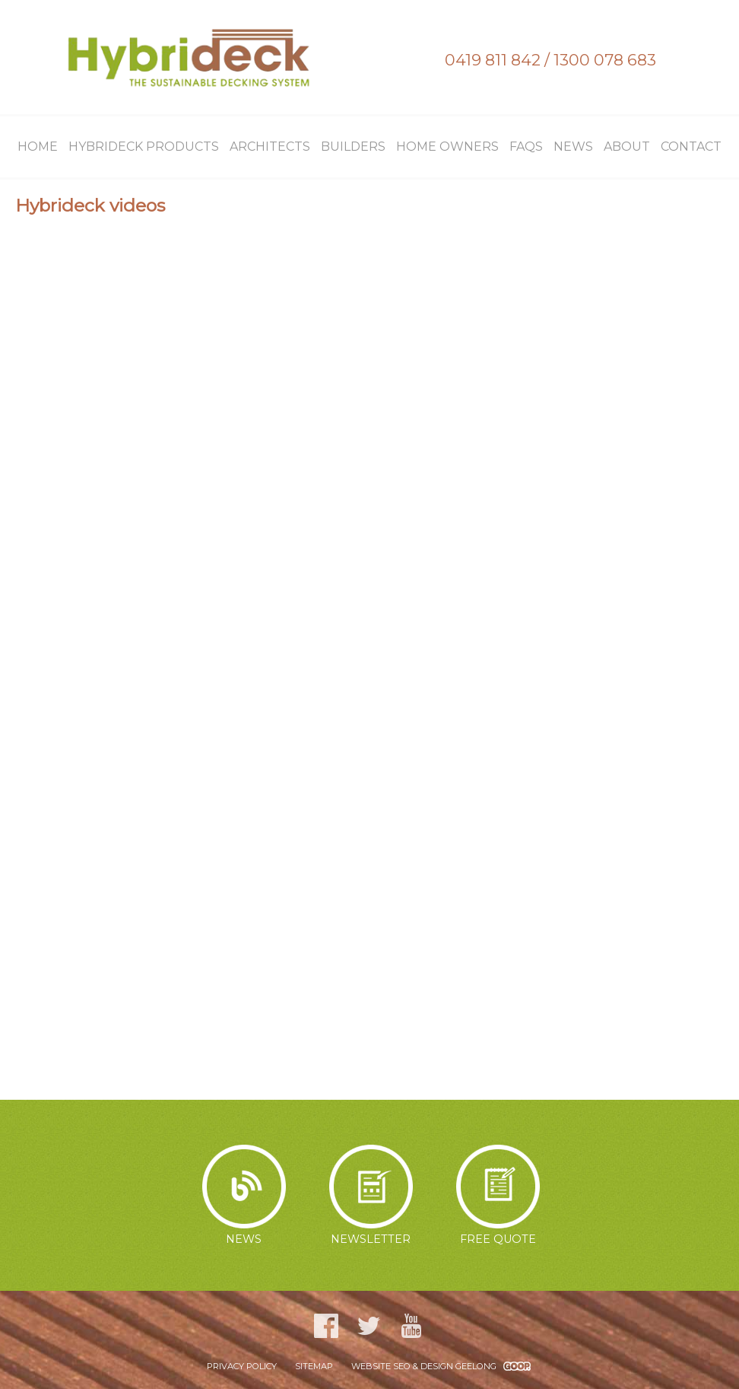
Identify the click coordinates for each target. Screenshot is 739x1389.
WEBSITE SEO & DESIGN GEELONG (423, 1366)
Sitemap (314, 1366)
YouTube (411, 1326)
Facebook (326, 1326)
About (627, 146)
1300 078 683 (604, 59)
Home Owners (447, 146)
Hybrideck (189, 57)
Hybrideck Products (143, 146)
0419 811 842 (493, 59)
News (573, 146)
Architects (270, 146)
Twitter (369, 1326)
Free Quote (498, 1195)
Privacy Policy (242, 1366)
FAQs (526, 146)
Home (37, 146)
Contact (691, 146)
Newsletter (371, 1195)
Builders (353, 146)
